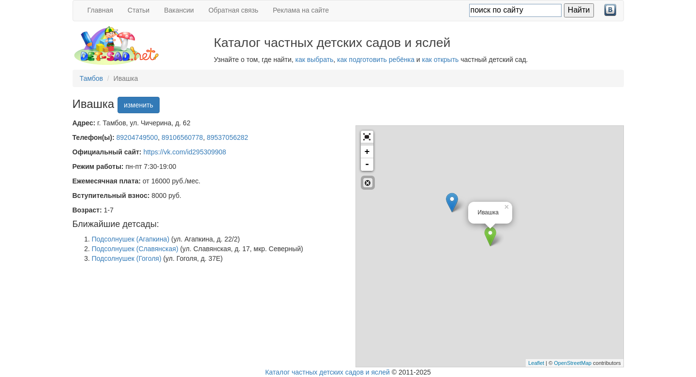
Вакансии (179, 10)
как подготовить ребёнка (376, 59)
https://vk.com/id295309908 (184, 152)
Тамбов (91, 78)
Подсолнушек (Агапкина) (131, 239)
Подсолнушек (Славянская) (135, 249)
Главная (100, 10)
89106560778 (182, 137)
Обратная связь (233, 10)
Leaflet (536, 363)
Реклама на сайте (301, 10)
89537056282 (227, 137)
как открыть (440, 59)
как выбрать (315, 59)
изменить (138, 105)
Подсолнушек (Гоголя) (127, 258)
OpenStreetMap (573, 363)
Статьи (138, 10)
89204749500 (137, 137)
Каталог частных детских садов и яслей (327, 372)
